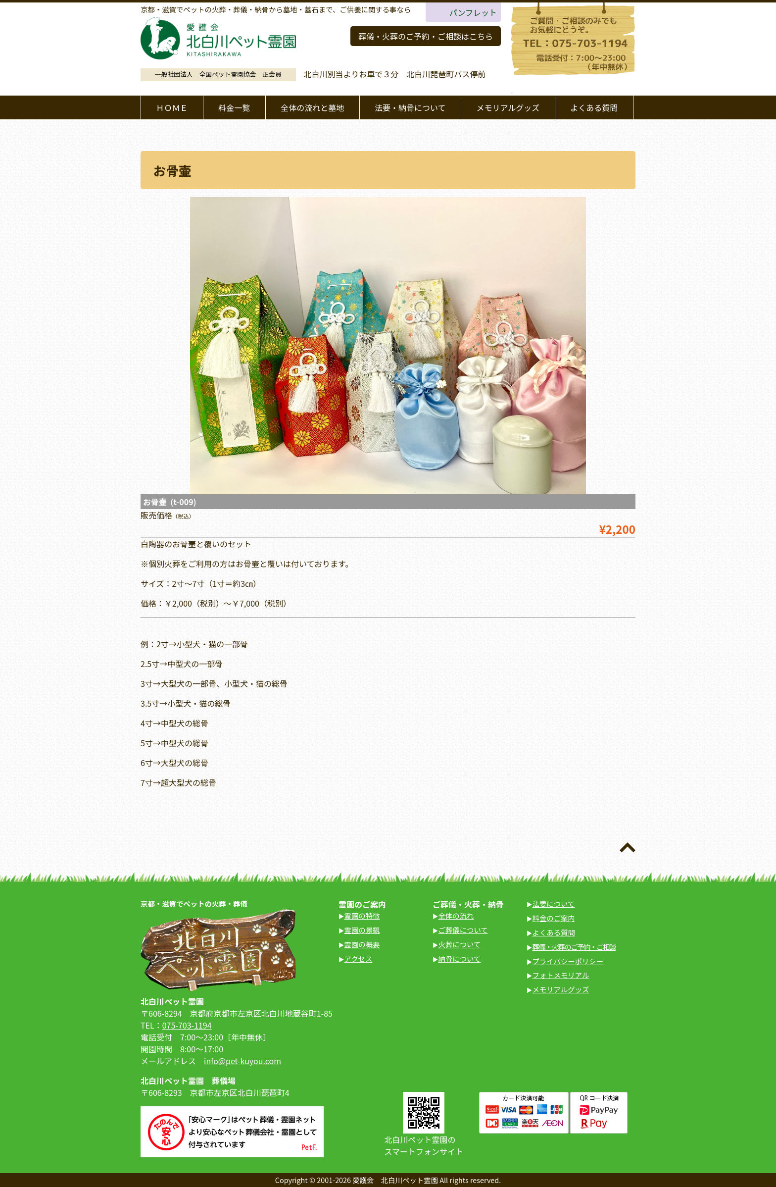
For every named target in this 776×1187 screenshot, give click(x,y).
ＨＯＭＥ (172, 107)
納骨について (459, 958)
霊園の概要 (362, 944)
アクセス (358, 958)
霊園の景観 (362, 930)
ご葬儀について (463, 930)
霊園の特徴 (362, 915)
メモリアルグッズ (507, 107)
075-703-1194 (187, 1025)
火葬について (459, 944)
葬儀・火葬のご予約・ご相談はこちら (425, 36)
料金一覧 (234, 107)
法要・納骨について (410, 107)
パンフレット (473, 12)
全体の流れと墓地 (312, 107)
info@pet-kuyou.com (242, 1061)
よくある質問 (594, 107)
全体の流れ (456, 915)
